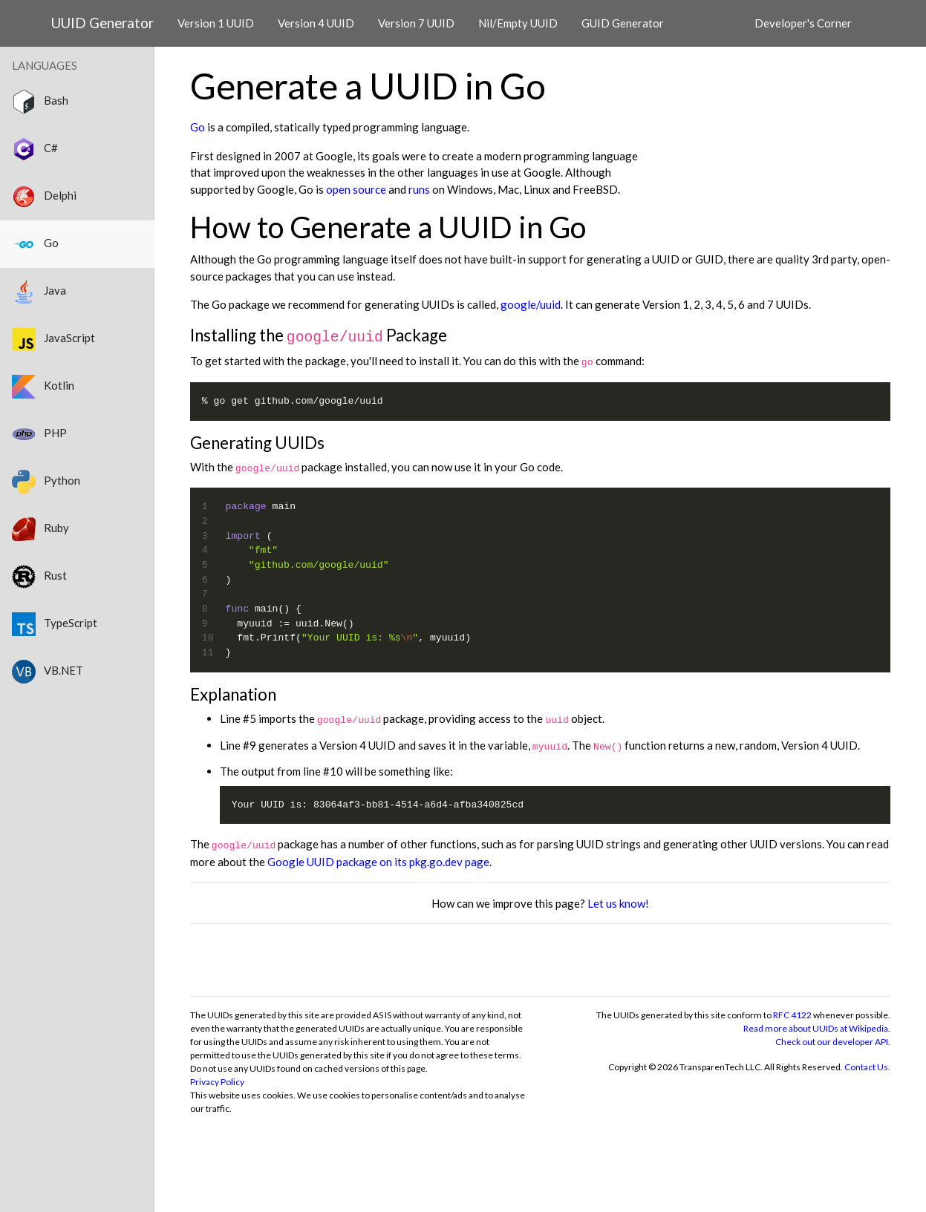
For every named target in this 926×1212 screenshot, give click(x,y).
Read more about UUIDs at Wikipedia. (816, 1028)
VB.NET (47, 672)
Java (39, 292)
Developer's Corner (803, 23)
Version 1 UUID (215, 23)
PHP (39, 434)
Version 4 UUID (316, 23)
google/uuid (531, 304)
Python (46, 482)
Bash (40, 102)
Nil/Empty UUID (518, 23)
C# (35, 149)
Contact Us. (867, 1066)
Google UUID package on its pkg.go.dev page (378, 861)
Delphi (44, 197)
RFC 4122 (792, 1015)
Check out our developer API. (832, 1041)
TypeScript (54, 624)
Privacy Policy (217, 1081)
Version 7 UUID (416, 23)
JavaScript (53, 339)
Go (197, 127)
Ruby (40, 529)
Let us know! (618, 903)
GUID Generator (622, 23)
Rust (39, 577)
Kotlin (43, 387)
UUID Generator (102, 22)
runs (419, 189)
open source (356, 189)
